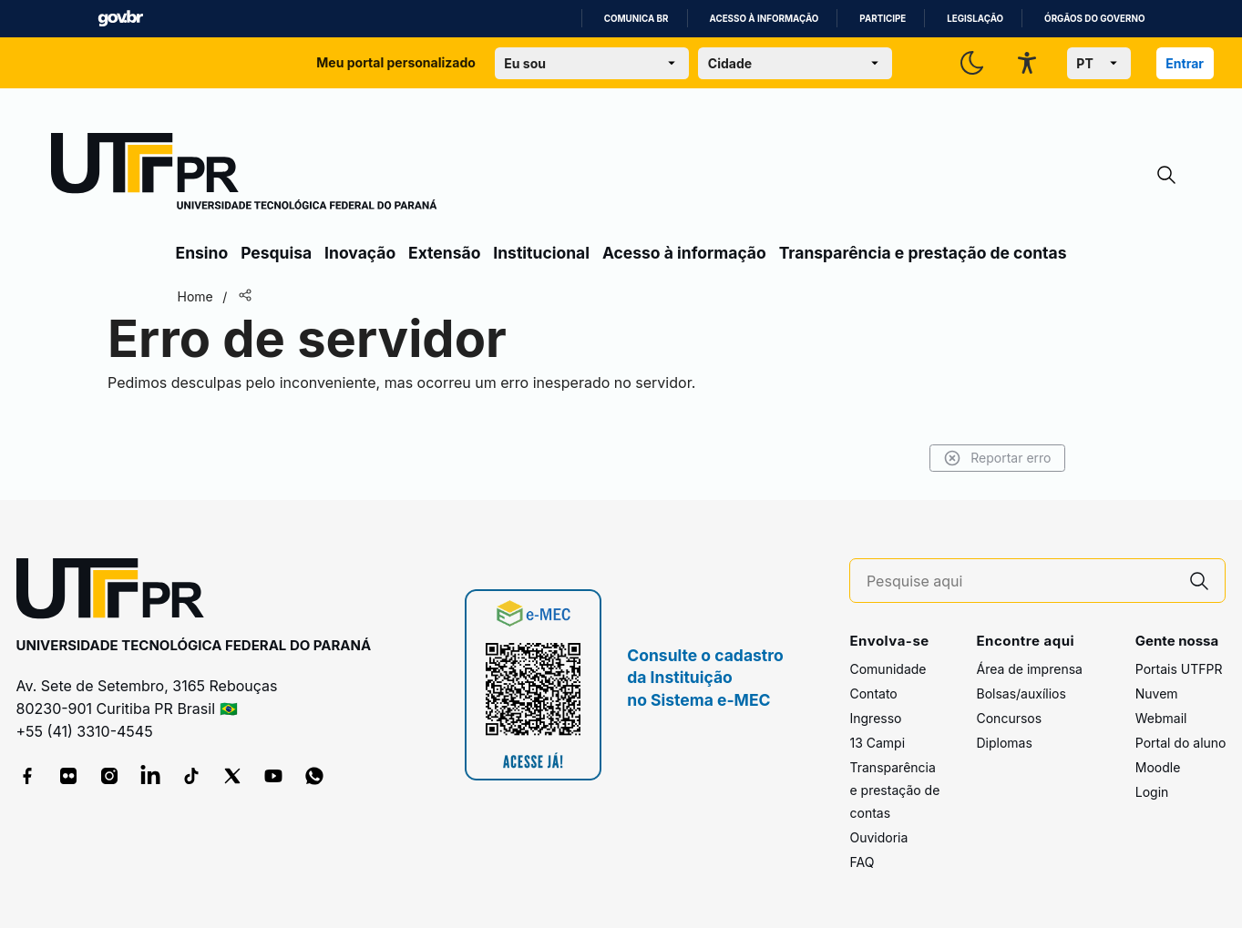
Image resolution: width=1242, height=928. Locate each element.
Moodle (1158, 767)
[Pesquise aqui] (1021, 581)
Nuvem (1156, 693)
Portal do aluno (1181, 742)
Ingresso (875, 718)
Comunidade (887, 669)
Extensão (444, 252)
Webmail (1161, 718)
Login (1152, 792)
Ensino (202, 252)
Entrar (1184, 63)
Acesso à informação (764, 19)
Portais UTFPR (1179, 669)
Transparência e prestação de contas (923, 252)
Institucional (541, 252)
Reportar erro (997, 458)
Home (195, 296)
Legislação (975, 19)
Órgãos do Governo (1094, 19)
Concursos (1009, 718)
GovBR (120, 18)
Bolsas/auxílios (1020, 693)
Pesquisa (276, 252)
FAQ (861, 862)
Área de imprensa (1029, 669)
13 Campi (877, 742)
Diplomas (1004, 742)
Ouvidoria (878, 837)
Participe (882, 19)
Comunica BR (636, 19)
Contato (873, 693)
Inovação (359, 252)
